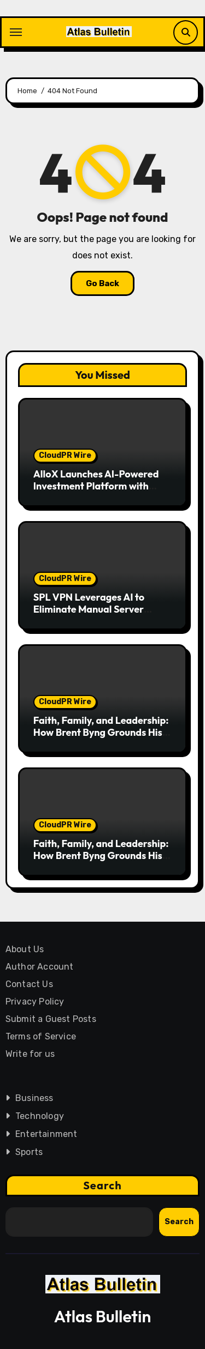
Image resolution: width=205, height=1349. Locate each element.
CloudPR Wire (65, 455)
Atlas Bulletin (102, 1316)
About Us (24, 949)
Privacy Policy (35, 1001)
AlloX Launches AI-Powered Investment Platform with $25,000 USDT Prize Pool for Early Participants (98, 492)
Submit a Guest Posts (50, 1019)
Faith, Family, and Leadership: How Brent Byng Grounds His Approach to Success (101, 732)
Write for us (30, 1054)
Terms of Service (40, 1036)
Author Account (39, 966)
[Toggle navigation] (16, 32)
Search (102, 1185)
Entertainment (46, 1134)
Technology (39, 1116)
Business (34, 1098)
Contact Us (29, 984)
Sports (29, 1152)
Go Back (102, 283)
